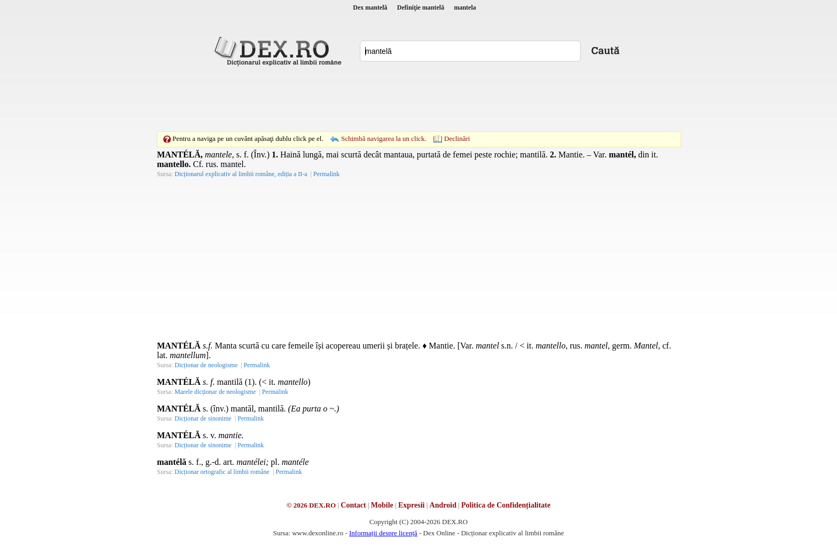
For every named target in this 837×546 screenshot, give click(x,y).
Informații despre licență (383, 533)
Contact (353, 505)
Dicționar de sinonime (203, 418)
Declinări (457, 138)
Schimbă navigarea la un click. (384, 138)
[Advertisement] (418, 99)
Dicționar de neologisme (206, 365)
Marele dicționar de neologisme (215, 391)
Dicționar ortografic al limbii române (222, 472)
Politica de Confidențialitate (505, 505)
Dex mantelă (370, 7)
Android (443, 505)
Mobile (382, 505)
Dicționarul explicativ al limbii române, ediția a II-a (241, 174)
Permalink (326, 174)
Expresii (411, 505)
